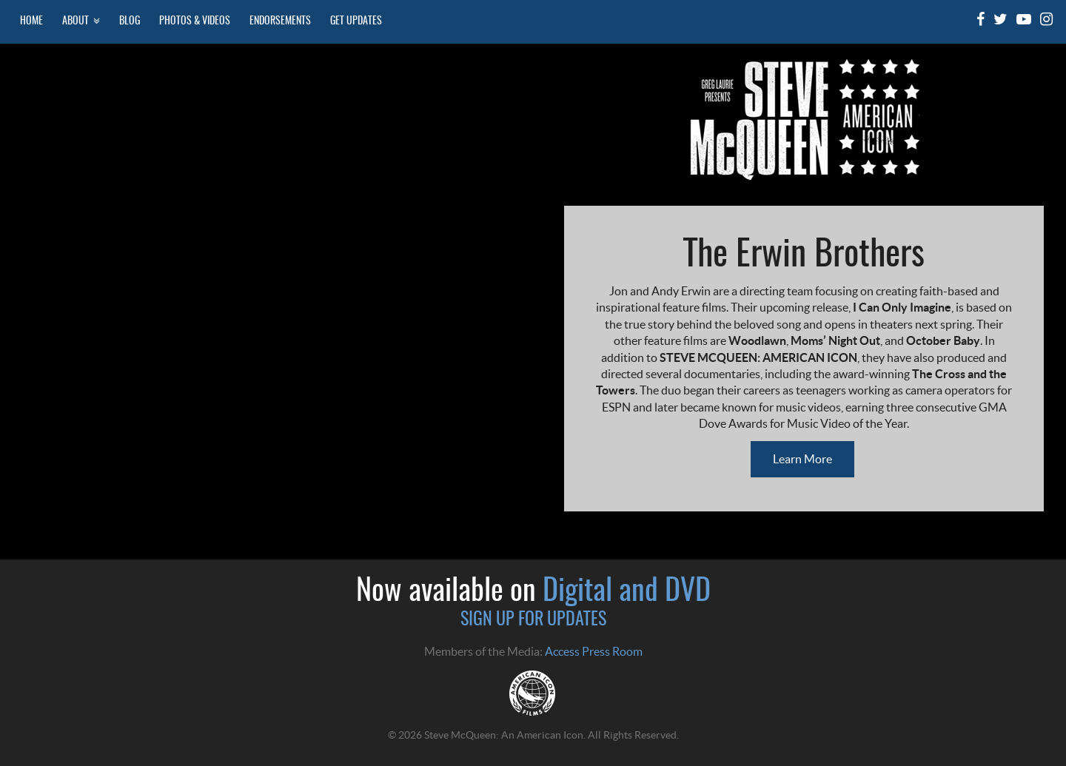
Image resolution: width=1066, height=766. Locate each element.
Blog (129, 21)
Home (31, 21)
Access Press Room (594, 651)
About (81, 21)
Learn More (802, 459)
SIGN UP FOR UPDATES (533, 620)
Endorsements (280, 21)
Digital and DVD (627, 592)
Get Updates (356, 21)
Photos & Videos (194, 21)
